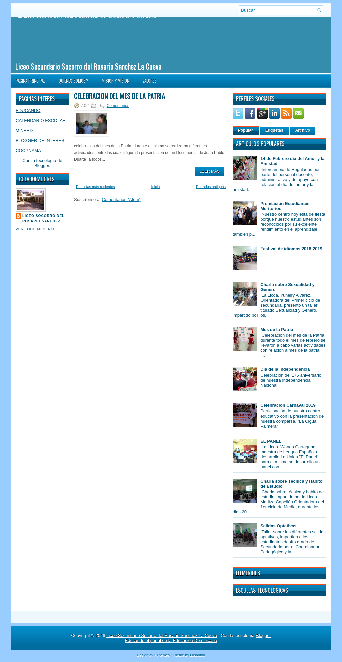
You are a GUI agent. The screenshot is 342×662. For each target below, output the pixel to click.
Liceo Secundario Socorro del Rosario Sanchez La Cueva (88, 66)
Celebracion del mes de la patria (119, 96)
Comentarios (118, 105)
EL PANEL (270, 441)
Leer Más (209, 171)
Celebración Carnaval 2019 (287, 405)
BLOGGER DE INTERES (40, 140)
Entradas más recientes (95, 187)
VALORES (149, 80)
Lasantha (197, 655)
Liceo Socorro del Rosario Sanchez (43, 218)
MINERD (24, 130)
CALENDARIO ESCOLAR (41, 120)
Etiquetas (274, 130)
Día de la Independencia (285, 369)
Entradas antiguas (211, 187)
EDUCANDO (28, 110)
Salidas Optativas (278, 525)
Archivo (302, 130)
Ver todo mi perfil (36, 229)
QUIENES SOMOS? (73, 80)
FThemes (162, 655)
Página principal (30, 80)
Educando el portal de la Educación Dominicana (171, 640)
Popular (245, 130)
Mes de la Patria (276, 329)
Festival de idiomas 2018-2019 (291, 248)
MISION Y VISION (115, 80)
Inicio (155, 187)
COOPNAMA (28, 150)
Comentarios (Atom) (121, 199)
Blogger (41, 165)
